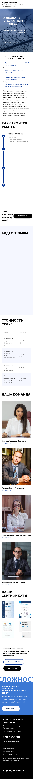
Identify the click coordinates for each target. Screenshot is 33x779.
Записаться (12, 677)
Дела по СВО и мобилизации (13, 755)
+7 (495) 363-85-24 (9, 2)
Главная (6, 30)
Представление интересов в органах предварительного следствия (15, 70)
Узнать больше (14, 670)
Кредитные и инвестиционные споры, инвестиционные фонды (16, 759)
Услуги (13, 30)
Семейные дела (8, 748)
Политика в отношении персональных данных (16, 774)
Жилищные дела (9, 745)
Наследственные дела (11, 741)
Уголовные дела (8, 751)
